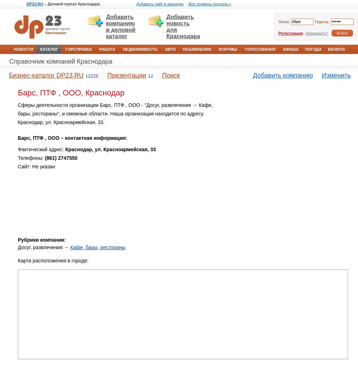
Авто (170, 49)
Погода (313, 49)
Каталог (49, 49)
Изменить (336, 75)
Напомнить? (317, 33)
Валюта (336, 49)
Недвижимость (140, 49)
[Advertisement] (289, 146)
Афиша (291, 49)
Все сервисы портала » (209, 4)
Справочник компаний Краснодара (60, 61)
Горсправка (79, 49)
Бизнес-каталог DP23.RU (46, 75)
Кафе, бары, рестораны (97, 247)
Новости (24, 49)
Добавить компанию (283, 75)
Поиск (171, 75)
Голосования (260, 49)
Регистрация (290, 33)
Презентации (126, 75)
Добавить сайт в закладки (159, 4)
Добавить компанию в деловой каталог (120, 26)
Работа (107, 49)
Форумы (227, 49)
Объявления (197, 49)
